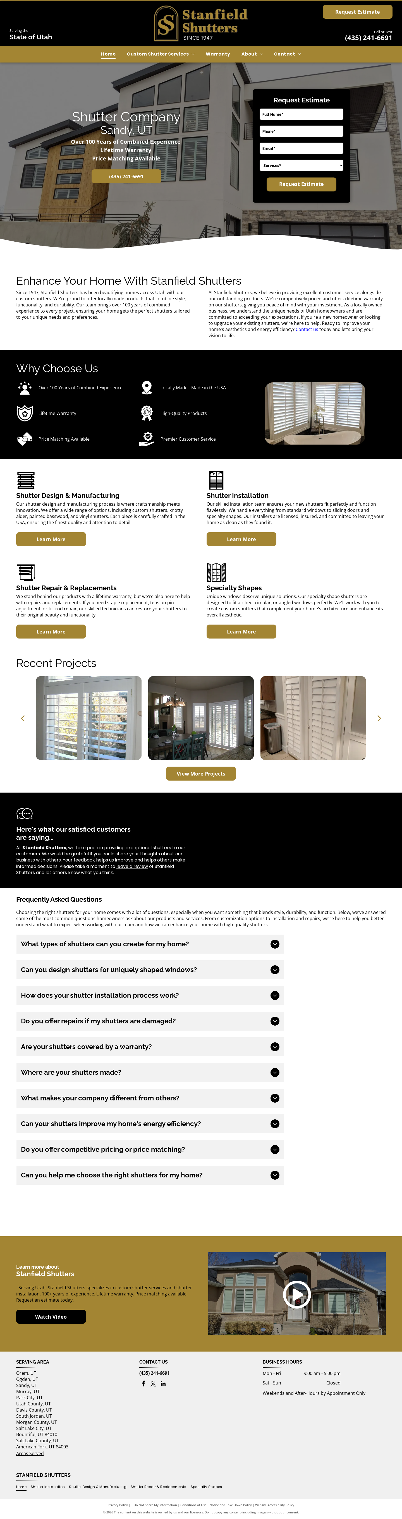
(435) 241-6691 (369, 37)
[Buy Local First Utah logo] (78, 1214)
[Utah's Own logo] (201, 1214)
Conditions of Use (193, 1505)
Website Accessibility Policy (274, 1505)
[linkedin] (163, 1384)
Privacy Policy (118, 1505)
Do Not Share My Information (155, 1505)
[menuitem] (108, 54)
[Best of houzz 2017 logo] (324, 1214)
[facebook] (143, 1384)
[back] (22, 718)
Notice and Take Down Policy (231, 1505)
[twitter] (153, 1384)
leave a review (132, 866)
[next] (379, 718)
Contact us (307, 329)
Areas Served (30, 1453)
